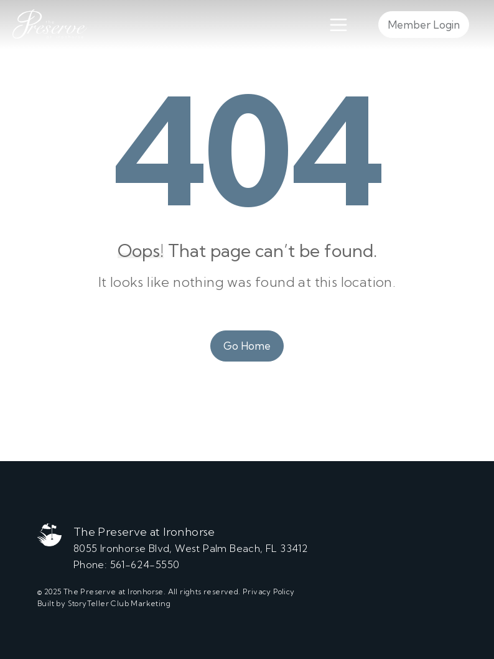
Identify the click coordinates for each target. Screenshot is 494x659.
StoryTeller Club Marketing (119, 603)
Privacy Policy (269, 591)
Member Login (424, 24)
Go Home (247, 345)
